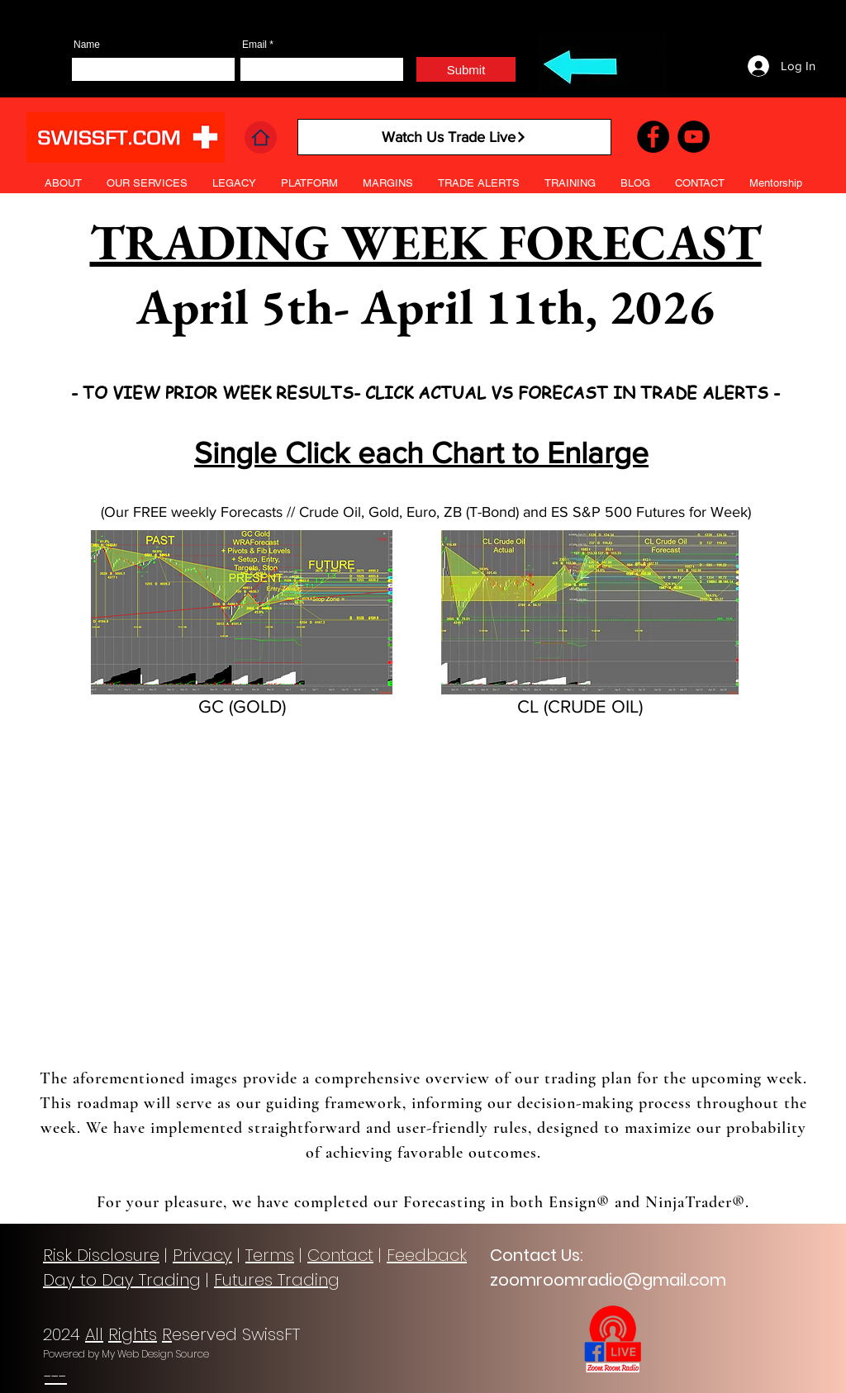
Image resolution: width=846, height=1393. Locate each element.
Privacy (202, 1255)
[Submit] (466, 69)
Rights (132, 1334)
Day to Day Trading (122, 1279)
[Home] (261, 137)
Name (87, 45)
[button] (478, 183)
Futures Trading (277, 1279)
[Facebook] (653, 137)
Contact (340, 1255)
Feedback (427, 1255)
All (94, 1334)
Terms (269, 1255)
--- (56, 1376)
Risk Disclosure (101, 1255)
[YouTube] (693, 137)
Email (254, 45)
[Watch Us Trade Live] (454, 137)
